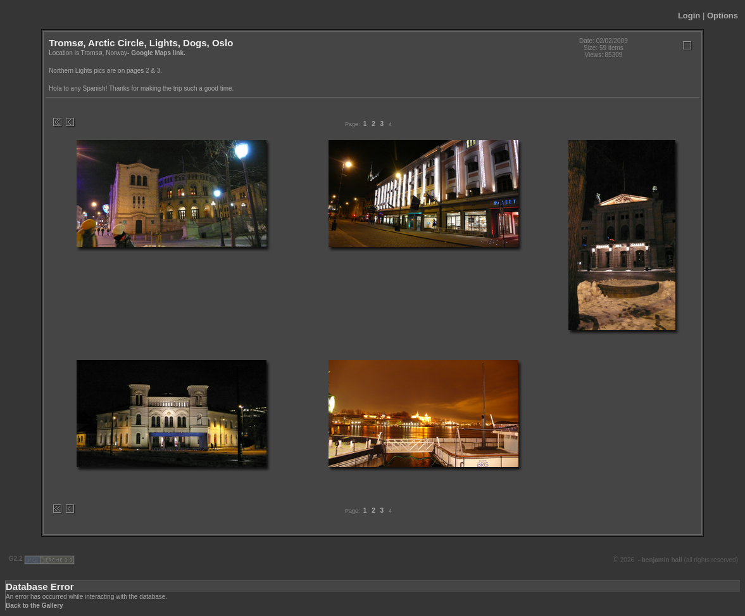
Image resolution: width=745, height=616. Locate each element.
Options (722, 15)
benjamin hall (663, 559)
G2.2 (15, 558)
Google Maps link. (158, 52)
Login (689, 15)
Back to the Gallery (34, 605)
